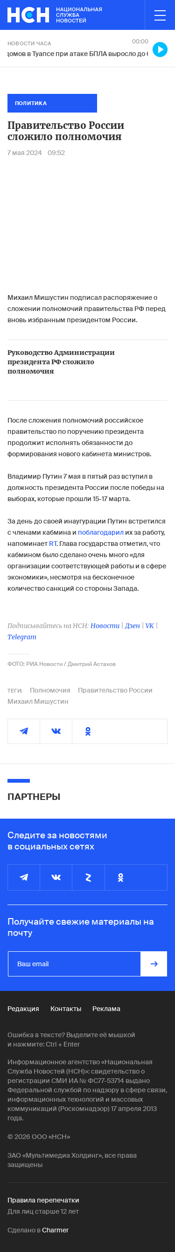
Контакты (65, 1008)
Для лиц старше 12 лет (43, 1211)
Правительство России (115, 690)
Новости (105, 626)
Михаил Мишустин (38, 701)
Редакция (23, 1008)
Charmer (55, 1230)
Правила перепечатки (43, 1200)
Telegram (21, 637)
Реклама (106, 1008)
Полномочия (50, 690)
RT (52, 543)
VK (150, 626)
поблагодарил (101, 532)
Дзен (132, 626)
